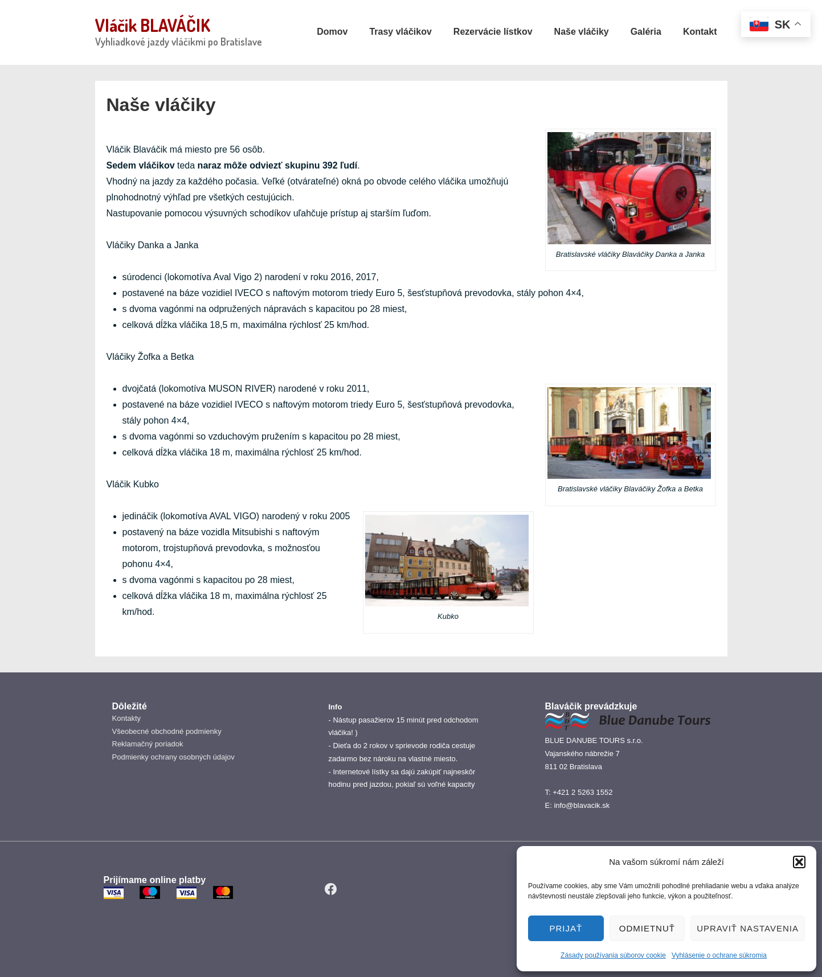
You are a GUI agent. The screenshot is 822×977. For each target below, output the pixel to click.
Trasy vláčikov (400, 31)
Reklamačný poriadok (147, 744)
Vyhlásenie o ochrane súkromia (719, 955)
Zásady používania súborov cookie (613, 955)
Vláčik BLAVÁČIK (152, 25)
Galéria (646, 31)
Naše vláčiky (581, 31)
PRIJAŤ (565, 928)
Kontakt (700, 31)
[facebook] (331, 889)
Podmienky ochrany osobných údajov (173, 757)
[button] (799, 862)
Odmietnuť (647, 928)
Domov (332, 31)
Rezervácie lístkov (493, 31)
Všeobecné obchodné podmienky (167, 731)
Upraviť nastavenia (748, 928)
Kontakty (126, 718)
